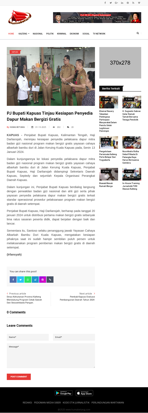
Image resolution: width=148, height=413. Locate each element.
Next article (73, 296)
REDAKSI (27, 402)
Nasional (38, 34)
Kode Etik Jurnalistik (76, 402)
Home (11, 34)
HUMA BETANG (16, 127)
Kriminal (61, 34)
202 (56, 127)
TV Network (99, 34)
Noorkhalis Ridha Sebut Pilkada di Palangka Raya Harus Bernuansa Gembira (130, 157)
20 (70, 127)
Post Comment (19, 377)
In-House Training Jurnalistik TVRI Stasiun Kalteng (131, 186)
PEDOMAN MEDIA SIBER (47, 402)
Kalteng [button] (23, 34)
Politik (50, 34)
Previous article (29, 298)
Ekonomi (74, 34)
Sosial (86, 34)
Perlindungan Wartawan (107, 402)
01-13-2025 (38, 127)
